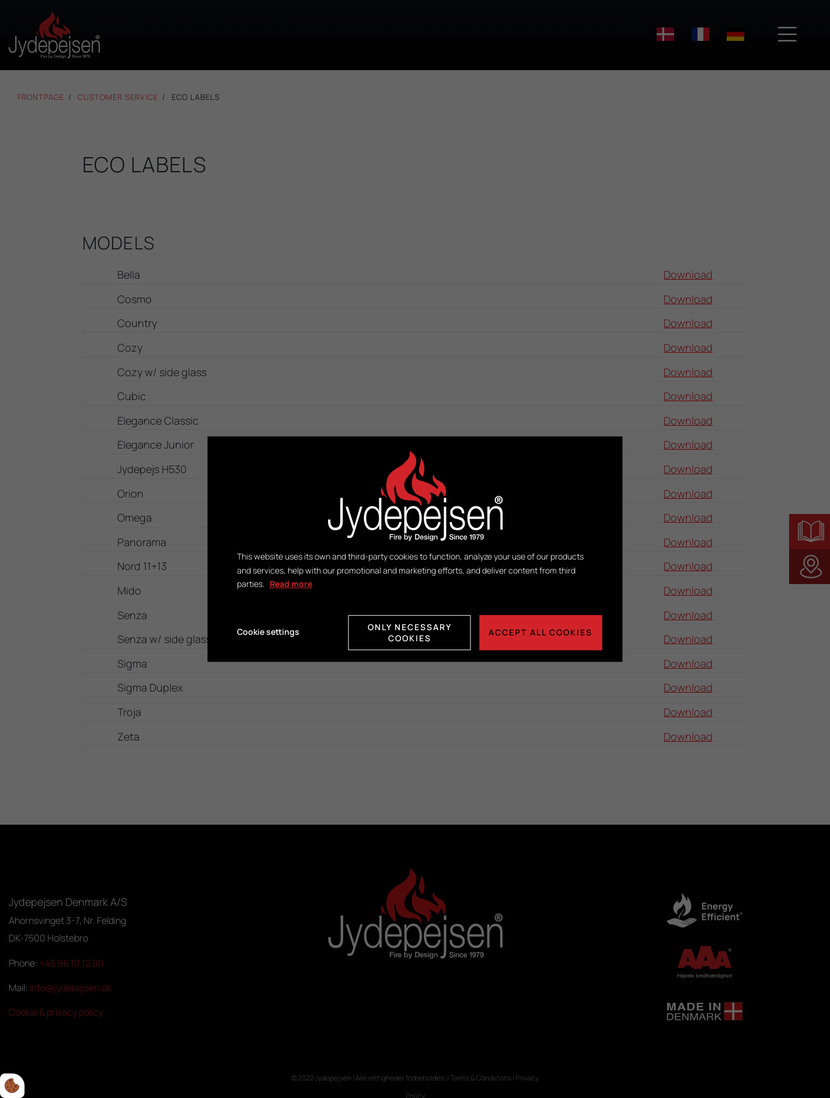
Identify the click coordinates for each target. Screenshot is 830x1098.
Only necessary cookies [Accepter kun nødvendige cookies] (410, 632)
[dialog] (415, 548)
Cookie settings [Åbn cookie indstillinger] (268, 632)
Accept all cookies (541, 632)
